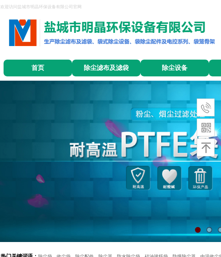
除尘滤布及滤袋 (106, 67)
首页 (37, 67)
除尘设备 (174, 67)
